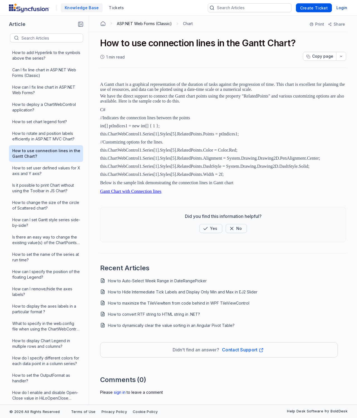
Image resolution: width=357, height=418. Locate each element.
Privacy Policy (114, 411)
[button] (80, 24)
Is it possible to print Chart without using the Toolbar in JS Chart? (43, 143)
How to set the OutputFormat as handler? (41, 333)
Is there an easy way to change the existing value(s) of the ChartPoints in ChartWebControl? (44, 195)
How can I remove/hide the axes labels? (42, 247)
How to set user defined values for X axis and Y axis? (46, 126)
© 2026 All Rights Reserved (34, 411)
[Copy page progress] (319, 56)
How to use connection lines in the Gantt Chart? (46, 109)
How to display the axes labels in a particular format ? (44, 264)
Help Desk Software (305, 411)
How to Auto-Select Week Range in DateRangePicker (157, 280)
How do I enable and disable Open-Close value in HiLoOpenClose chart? (45, 351)
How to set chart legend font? (39, 77)
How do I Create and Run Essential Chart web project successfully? (44, 368)
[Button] (236, 228)
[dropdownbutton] (341, 56)
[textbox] (52, 38)
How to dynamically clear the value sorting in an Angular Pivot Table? (171, 325)
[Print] (317, 24)
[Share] (336, 24)
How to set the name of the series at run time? (45, 212)
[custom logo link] (29, 7)
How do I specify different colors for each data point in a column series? (45, 316)
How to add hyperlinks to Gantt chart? (40, 385)
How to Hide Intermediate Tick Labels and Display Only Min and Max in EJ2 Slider (182, 292)
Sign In (120, 392)
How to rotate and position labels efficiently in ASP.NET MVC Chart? (43, 91)
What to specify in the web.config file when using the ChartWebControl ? (46, 281)
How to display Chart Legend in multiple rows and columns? (41, 299)
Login (341, 7)
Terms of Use (83, 411)
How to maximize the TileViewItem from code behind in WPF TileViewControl (178, 303)
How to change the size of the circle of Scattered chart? (45, 160)
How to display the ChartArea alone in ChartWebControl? (45, 402)
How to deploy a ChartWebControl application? (44, 62)
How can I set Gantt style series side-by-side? (46, 178)
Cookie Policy (145, 411)
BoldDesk (339, 411)
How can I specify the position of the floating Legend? (46, 230)
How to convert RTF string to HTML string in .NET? (154, 314)
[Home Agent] (103, 23)
